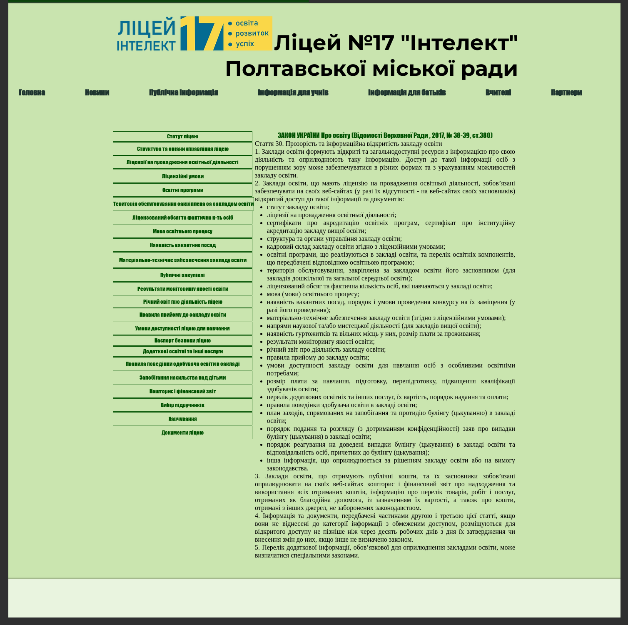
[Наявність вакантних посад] (182, 245)
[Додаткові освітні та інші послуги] (182, 351)
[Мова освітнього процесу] (182, 231)
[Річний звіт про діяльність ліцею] (182, 302)
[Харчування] (182, 418)
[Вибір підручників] (182, 405)
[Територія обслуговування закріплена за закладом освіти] (183, 203)
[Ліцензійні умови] (182, 176)
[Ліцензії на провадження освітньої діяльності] (182, 162)
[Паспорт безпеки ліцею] (182, 340)
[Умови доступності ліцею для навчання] (182, 328)
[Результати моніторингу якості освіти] (182, 288)
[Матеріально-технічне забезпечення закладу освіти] (182, 260)
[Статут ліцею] (182, 136)
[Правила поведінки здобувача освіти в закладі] (182, 363)
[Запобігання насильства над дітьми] (182, 377)
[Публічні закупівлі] (182, 275)
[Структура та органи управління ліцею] (182, 148)
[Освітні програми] (182, 190)
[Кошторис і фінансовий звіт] (182, 391)
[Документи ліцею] (182, 432)
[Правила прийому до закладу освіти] (182, 314)
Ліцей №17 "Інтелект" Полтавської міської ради (371, 55)
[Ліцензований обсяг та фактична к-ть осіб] (182, 217)
